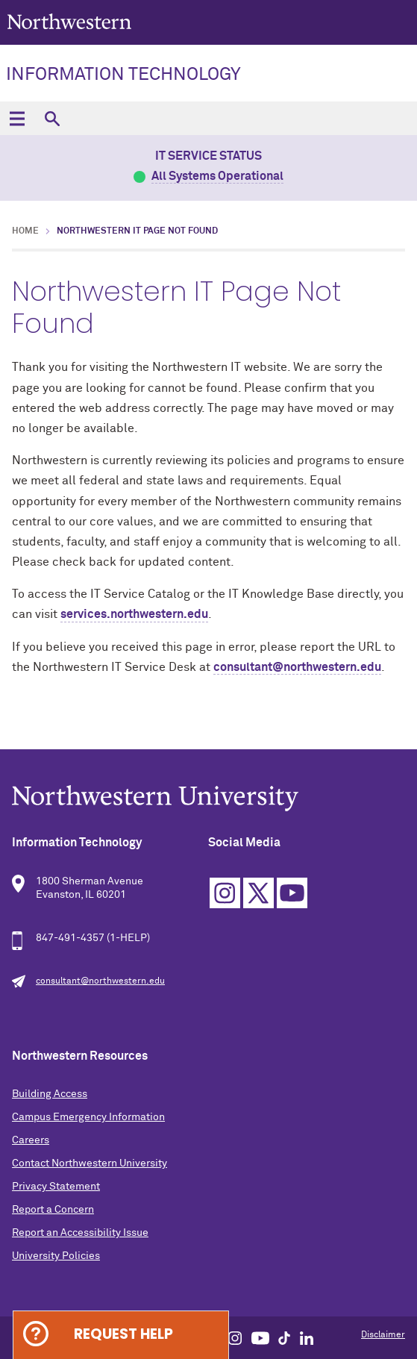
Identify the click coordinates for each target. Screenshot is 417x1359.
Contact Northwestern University (89, 1163)
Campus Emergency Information (88, 1117)
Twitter (258, 893)
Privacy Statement (56, 1186)
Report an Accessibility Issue (80, 1233)
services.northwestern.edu (134, 614)
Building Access (49, 1094)
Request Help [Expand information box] (123, 1334)
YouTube (292, 893)
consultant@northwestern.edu (297, 667)
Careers (30, 1140)
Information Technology (123, 75)
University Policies (56, 1256)
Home (25, 231)
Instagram (225, 893)
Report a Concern (53, 1210)
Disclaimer (383, 1335)
